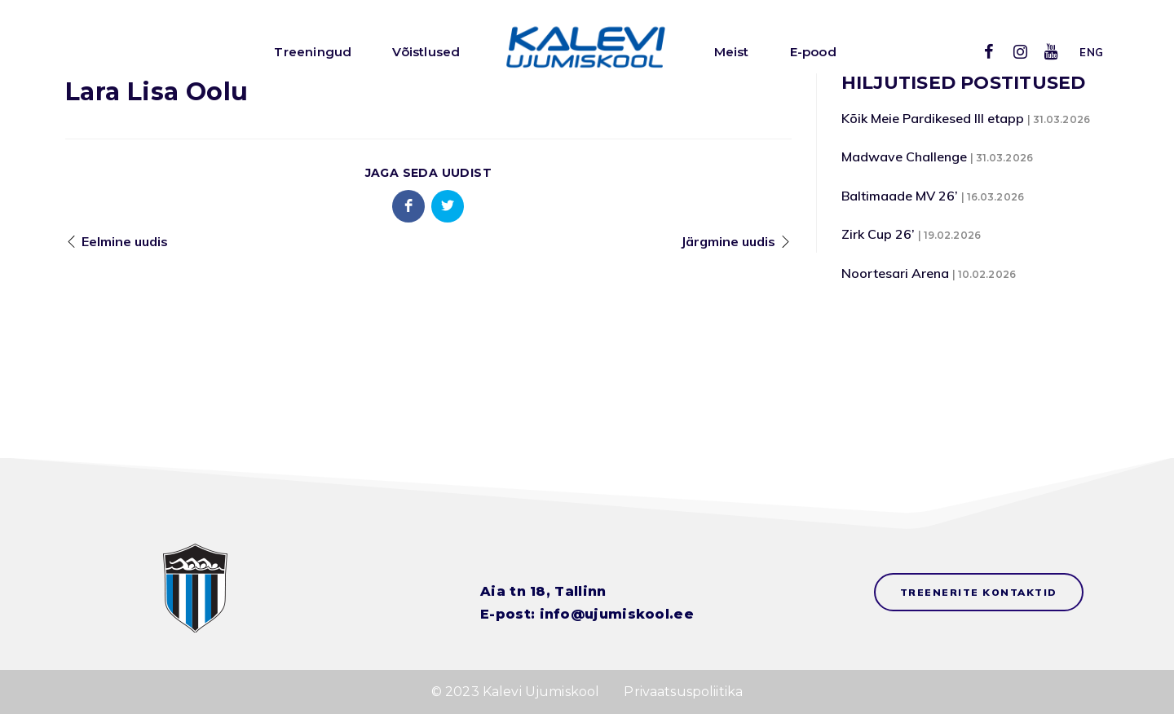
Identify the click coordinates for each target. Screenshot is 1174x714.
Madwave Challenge (904, 156)
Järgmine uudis (728, 241)
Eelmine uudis (125, 241)
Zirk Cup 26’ (878, 234)
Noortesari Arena (895, 273)
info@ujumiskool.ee (617, 614)
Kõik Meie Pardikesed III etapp (932, 118)
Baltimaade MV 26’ (899, 195)
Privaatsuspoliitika (683, 691)
